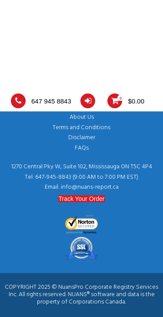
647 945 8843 (41, 101)
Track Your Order (81, 198)
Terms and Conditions (81, 128)
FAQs (82, 148)
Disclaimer (81, 138)
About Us (82, 117)
